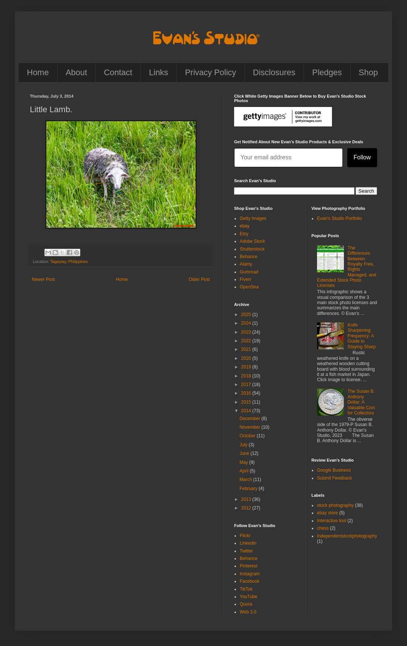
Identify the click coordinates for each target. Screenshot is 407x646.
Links (158, 72)
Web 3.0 (248, 612)
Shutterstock (252, 249)
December (250, 418)
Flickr (245, 535)
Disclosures (274, 72)
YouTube (248, 596)
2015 (246, 402)
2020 (246, 358)
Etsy (244, 233)
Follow (362, 157)
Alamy (246, 264)
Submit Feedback (334, 478)
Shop (368, 72)
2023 (246, 332)
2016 (246, 393)
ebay (244, 226)
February (248, 488)
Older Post (199, 279)
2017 (246, 384)
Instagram (250, 573)
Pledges (327, 72)
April (244, 471)
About (76, 72)
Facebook (250, 581)
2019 (246, 367)
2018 (246, 376)
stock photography (335, 505)
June (244, 453)
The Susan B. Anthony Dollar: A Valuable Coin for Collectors (361, 402)
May (244, 462)
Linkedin (248, 543)
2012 (246, 508)
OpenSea (249, 287)
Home (38, 72)
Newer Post (43, 279)
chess (323, 528)
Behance (248, 256)
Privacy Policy (210, 72)
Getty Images (253, 218)
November (250, 427)
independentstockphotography (347, 536)
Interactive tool (331, 520)
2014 (246, 410)
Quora (246, 604)
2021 (246, 349)
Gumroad (249, 272)
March (246, 479)
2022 (246, 340)
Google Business (334, 470)
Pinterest (248, 566)
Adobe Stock (252, 241)
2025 (246, 314)
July (244, 444)
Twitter (246, 551)
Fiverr (245, 279)
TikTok (246, 589)
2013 (246, 499)
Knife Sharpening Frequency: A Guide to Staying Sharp (362, 335)
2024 (246, 323)
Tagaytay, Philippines (69, 261)
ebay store (327, 512)
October (248, 435)
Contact (118, 72)
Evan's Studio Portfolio (339, 218)
